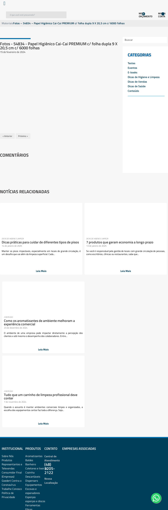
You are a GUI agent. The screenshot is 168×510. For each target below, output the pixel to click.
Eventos (132, 68)
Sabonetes (31, 445)
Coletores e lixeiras (36, 322)
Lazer (28, 371)
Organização (32, 400)
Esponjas (30, 351)
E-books (132, 72)
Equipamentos (33, 338)
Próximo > (23, 134)
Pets (50, 412)
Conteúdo (133, 91)
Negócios (30, 396)
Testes (131, 63)
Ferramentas (32, 359)
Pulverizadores (33, 433)
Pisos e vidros (33, 416)
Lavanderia (31, 367)
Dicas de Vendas (137, 82)
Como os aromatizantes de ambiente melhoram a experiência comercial (98, 245)
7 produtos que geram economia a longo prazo (58, 243)
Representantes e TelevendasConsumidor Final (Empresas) (12, 324)
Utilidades (31, 457)
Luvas (28, 383)
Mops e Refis (32, 392)
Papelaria (30, 412)
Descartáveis (32, 330)
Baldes (29, 314)
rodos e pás (31, 441)
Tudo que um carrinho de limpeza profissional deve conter (139, 243)
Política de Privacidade (8, 349)
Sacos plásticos (34, 453)
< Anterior (7, 134)
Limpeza (30, 375)
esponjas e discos (35, 355)
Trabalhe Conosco (12, 343)
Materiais (7, 23)
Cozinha (30, 326)
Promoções (31, 424)
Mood (28, 388)
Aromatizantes (33, 310)
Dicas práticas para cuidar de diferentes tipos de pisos (16, 243)
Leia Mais (18, 272)
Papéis (29, 408)
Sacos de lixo (32, 449)
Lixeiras (29, 379)
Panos (28, 404)
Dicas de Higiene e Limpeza (143, 77)
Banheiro (30, 318)
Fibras (28, 363)
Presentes (31, 420)
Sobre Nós (7, 310)
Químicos (30, 437)
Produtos (7, 314)
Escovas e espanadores (32, 345)
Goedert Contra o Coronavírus (11, 336)
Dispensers (31, 334)
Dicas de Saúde (137, 86)
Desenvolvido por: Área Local (152, 503)
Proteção (30, 429)
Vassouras (31, 461)
